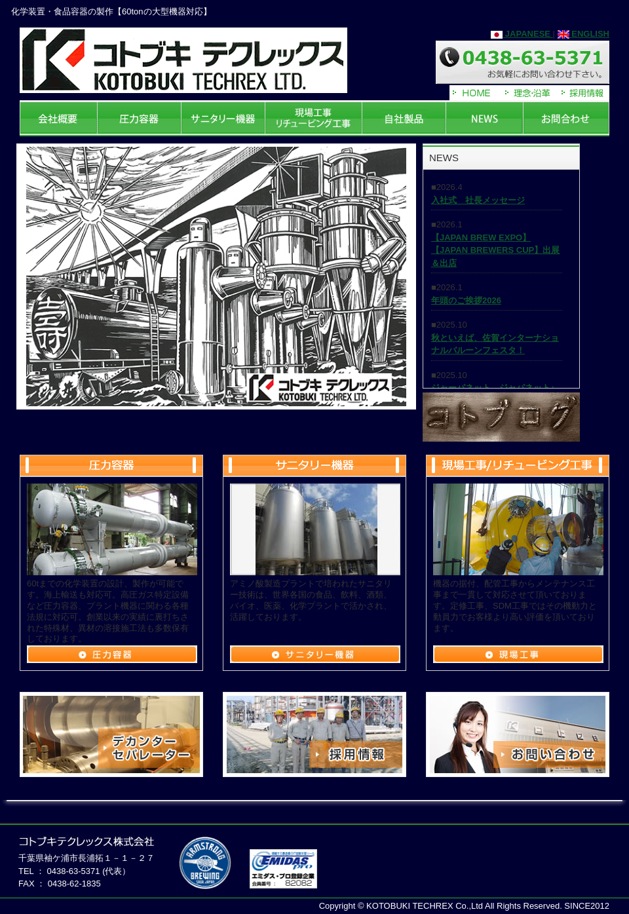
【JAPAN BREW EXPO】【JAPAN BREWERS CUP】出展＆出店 (495, 250)
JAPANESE (521, 34)
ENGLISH (583, 34)
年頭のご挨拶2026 (466, 300)
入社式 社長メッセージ (478, 200)
